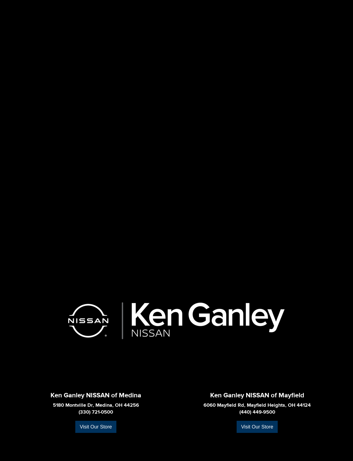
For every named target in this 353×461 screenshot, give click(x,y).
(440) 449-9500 (257, 412)
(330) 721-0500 (96, 412)
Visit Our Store (96, 427)
